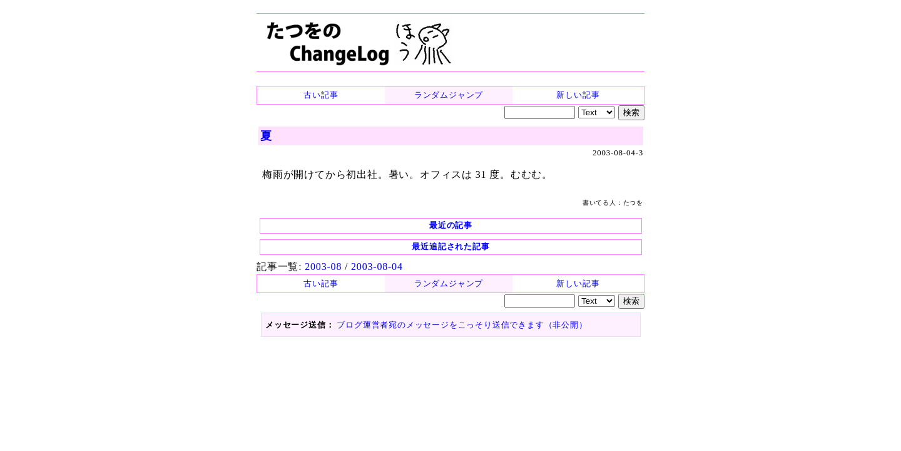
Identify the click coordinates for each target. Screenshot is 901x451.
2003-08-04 (377, 266)
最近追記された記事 (450, 246)
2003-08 (323, 266)
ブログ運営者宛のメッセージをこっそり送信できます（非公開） (462, 324)
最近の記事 (450, 225)
